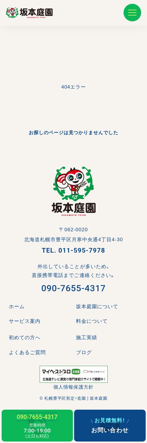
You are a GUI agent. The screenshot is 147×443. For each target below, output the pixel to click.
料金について (92, 321)
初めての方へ (24, 337)
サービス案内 (24, 321)
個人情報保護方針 (73, 387)
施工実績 (86, 337)
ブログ (84, 352)
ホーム (17, 306)
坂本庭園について (97, 306)
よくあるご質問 (27, 352)
